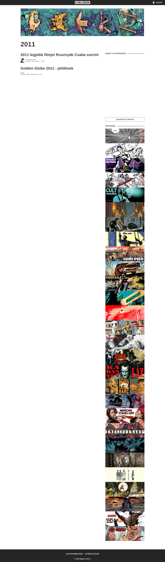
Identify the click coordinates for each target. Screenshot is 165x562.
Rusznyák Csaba (31, 59)
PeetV (22, 72)
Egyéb (28, 61)
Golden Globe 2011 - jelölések (47, 68)
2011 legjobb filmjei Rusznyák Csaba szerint (60, 55)
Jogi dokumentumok (74, 554)
